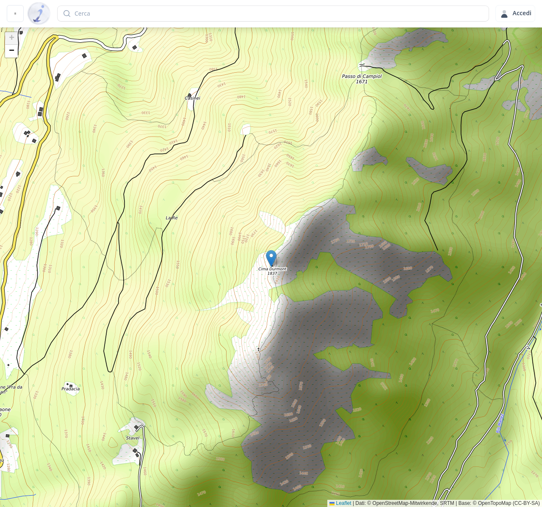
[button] (271, 258)
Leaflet (340, 503)
